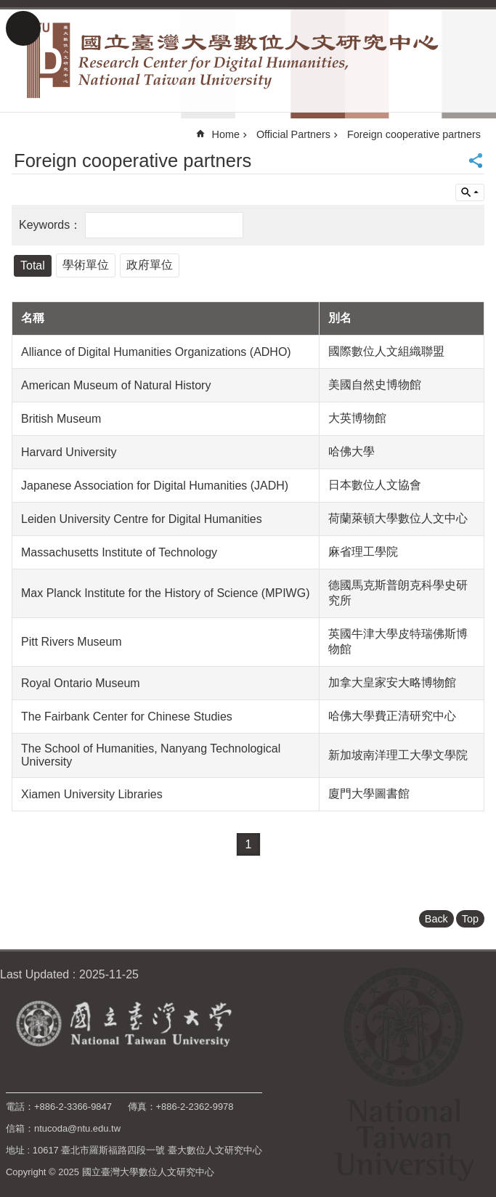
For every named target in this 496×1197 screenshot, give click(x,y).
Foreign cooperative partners (414, 134)
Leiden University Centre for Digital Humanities (141, 519)
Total (32, 265)
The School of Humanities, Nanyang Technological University (150, 755)
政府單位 (149, 265)
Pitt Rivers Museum (71, 642)
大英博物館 (357, 418)
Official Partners (293, 134)
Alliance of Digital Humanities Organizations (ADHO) (156, 352)
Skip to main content (7, 7)
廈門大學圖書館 (369, 793)
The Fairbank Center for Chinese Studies (126, 716)
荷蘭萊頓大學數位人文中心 (398, 518)
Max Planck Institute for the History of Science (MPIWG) (165, 593)
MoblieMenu (23, 28)
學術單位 (85, 265)
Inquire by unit (469, 192)
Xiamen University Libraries (92, 794)
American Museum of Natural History (116, 385)
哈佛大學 (351, 451)
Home (226, 134)
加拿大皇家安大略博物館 (392, 682)
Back (436, 919)
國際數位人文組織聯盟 (386, 351)
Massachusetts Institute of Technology (119, 552)
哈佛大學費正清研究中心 (392, 716)
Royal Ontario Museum (80, 683)
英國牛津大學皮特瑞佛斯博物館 (398, 641)
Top (470, 919)
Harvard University (69, 452)
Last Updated (34, 974)
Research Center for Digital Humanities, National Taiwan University (248, 60)
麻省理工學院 (363, 551)
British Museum (61, 419)
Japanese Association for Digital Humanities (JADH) (154, 485)
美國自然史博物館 (374, 384)
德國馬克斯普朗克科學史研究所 (398, 592)
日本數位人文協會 (374, 485)
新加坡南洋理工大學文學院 (398, 755)
